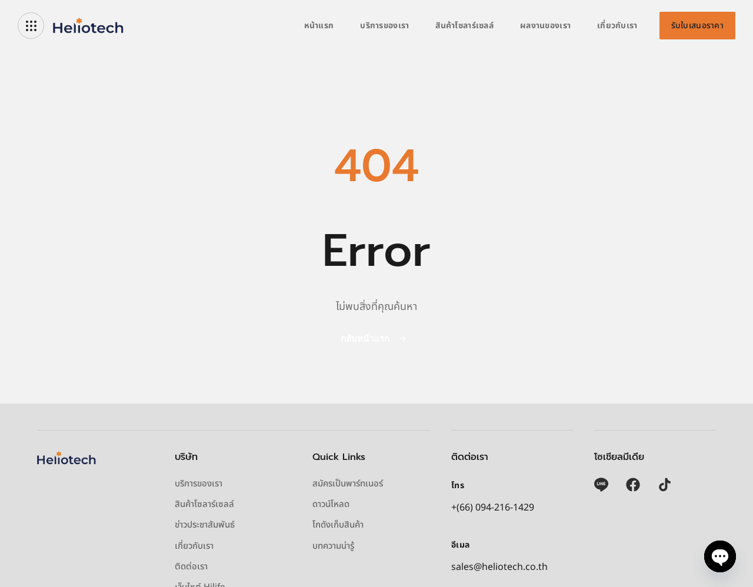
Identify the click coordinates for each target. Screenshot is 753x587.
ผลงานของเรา (545, 25)
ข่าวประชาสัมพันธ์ (205, 525)
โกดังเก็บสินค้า (338, 525)
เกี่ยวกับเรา (617, 25)
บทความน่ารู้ (333, 546)
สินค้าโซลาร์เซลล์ (464, 25)
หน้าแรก (319, 25)
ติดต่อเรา (191, 567)
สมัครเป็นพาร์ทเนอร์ (347, 484)
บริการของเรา (384, 25)
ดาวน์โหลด (330, 504)
